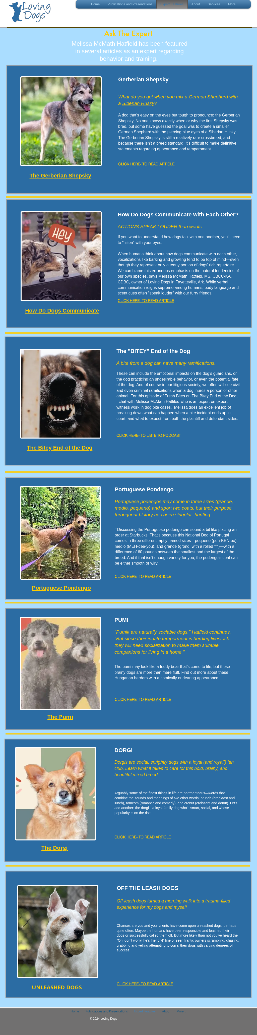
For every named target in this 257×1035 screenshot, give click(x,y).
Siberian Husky (138, 103)
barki (153, 259)
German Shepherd (208, 96)
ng (160, 259)
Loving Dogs (159, 282)
